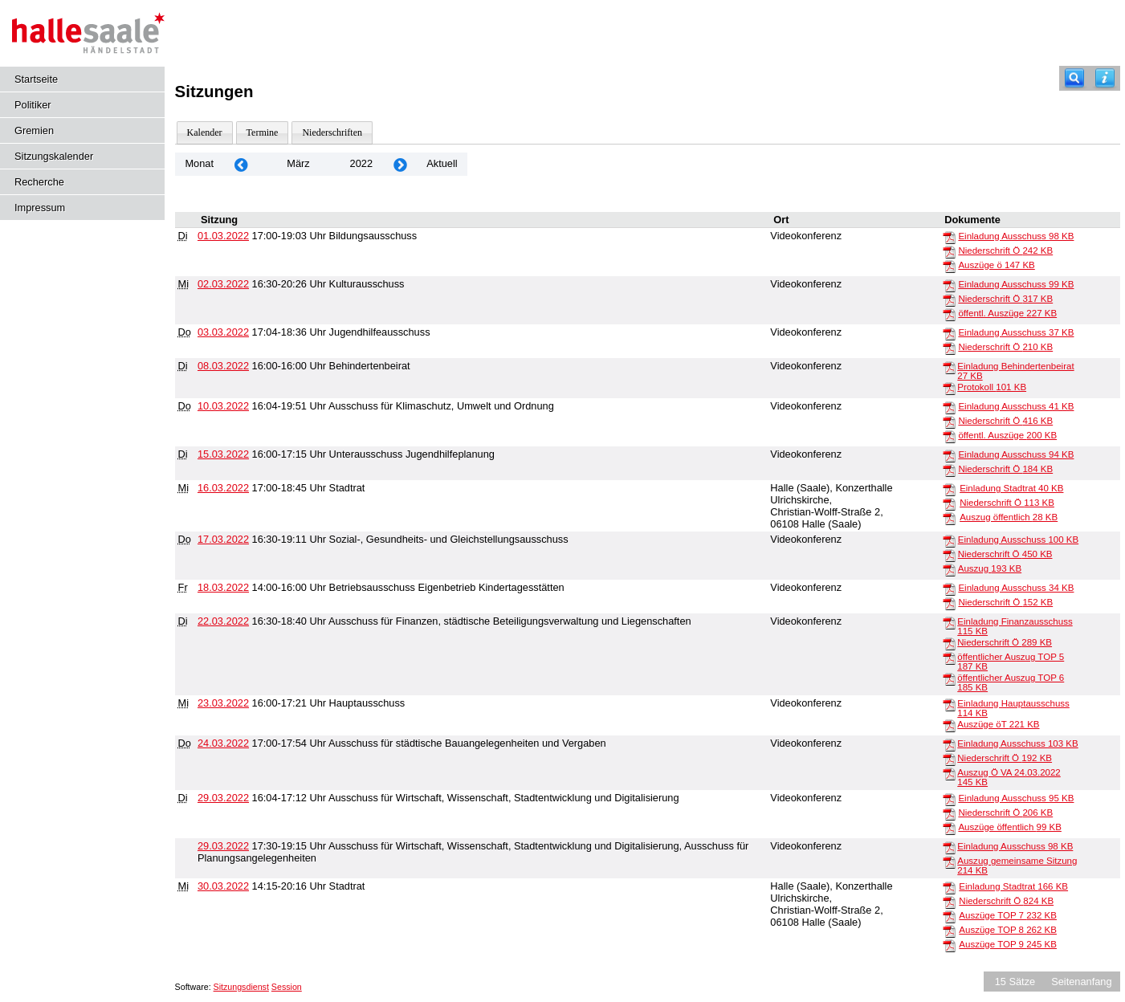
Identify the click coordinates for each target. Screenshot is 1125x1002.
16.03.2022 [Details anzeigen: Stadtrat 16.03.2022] (223, 488)
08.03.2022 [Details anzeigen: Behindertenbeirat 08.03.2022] (223, 366)
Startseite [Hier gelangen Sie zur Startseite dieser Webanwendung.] (36, 79)
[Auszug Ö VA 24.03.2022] (949, 773)
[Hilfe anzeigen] (1105, 78)
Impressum (39, 208)
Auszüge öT (998, 724)
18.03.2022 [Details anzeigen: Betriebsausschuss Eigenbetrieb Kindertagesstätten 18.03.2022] (223, 587)
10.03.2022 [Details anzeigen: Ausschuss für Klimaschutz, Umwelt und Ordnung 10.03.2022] (223, 406)
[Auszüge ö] (949, 266)
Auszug (989, 568)
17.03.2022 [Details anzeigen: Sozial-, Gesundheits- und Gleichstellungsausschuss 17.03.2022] (223, 539)
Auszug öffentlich (1009, 517)
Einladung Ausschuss (1016, 236)
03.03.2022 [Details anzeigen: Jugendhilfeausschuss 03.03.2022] (223, 332)
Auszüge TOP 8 (1008, 930)
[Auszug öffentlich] (949, 518)
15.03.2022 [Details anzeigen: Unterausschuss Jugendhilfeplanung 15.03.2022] (223, 454)
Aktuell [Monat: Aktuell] (441, 163)
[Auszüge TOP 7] (949, 916)
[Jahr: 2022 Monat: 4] (400, 164)
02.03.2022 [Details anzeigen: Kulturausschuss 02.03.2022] (223, 284)
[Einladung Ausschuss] (949, 237)
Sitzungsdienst (241, 987)
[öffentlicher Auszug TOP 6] (949, 678)
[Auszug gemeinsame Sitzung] (949, 861)
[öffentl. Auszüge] (949, 314)
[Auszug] (949, 569)
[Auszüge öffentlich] (949, 828)
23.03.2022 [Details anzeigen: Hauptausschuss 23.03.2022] (223, 703)
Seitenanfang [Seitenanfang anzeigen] (1081, 982)
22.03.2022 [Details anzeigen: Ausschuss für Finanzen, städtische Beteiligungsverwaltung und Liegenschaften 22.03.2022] (223, 621)
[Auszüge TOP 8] (949, 930)
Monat (199, 163)
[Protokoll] (949, 388)
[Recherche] (1074, 78)
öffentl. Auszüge (1007, 313)
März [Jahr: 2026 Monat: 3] (298, 163)
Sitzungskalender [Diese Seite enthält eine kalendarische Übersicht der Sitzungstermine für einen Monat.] (53, 156)
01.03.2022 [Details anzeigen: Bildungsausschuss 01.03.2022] (223, 236)
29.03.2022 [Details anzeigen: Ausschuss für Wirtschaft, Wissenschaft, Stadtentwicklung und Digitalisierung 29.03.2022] (223, 798)
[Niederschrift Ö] (949, 251)
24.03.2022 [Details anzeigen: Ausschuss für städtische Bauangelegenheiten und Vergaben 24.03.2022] (223, 743)
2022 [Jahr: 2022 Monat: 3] (361, 163)
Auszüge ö (996, 265)
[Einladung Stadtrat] (949, 489)
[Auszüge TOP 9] (949, 945)
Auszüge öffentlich (1009, 827)
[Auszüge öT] (949, 725)
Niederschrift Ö (1005, 250)
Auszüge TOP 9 (1008, 944)
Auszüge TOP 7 (1008, 915)
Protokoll (991, 387)
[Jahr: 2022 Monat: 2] (241, 164)
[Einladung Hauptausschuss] (949, 704)
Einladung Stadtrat (1011, 488)
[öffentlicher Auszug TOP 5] (949, 657)
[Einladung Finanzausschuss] (949, 622)
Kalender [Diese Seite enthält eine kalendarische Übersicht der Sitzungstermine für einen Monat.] (204, 132)
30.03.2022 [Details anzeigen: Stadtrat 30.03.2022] (223, 886)
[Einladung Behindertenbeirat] (949, 367)
